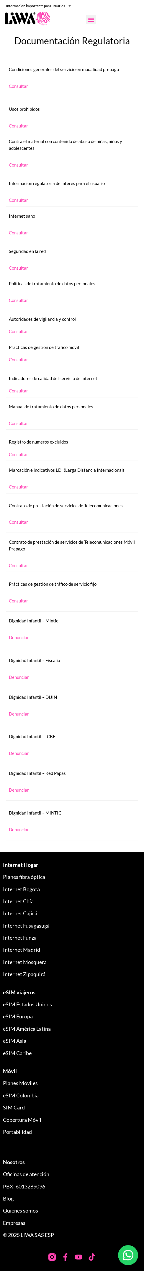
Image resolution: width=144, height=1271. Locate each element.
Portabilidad (17, 1132)
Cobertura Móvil (22, 1119)
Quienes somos (20, 1210)
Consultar (18, 86)
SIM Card (14, 1107)
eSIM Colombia (21, 1095)
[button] (91, 19)
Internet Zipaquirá (24, 974)
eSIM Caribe (17, 1053)
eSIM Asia (14, 1040)
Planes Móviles (20, 1083)
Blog (8, 1198)
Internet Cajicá (20, 913)
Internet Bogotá (21, 889)
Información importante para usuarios (38, 6)
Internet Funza (20, 937)
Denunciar (19, 637)
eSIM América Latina (27, 1028)
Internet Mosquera (25, 962)
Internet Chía (18, 901)
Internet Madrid (21, 949)
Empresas (14, 1223)
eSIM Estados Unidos (27, 1004)
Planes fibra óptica (24, 877)
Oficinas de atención (26, 1174)
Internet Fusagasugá (26, 925)
